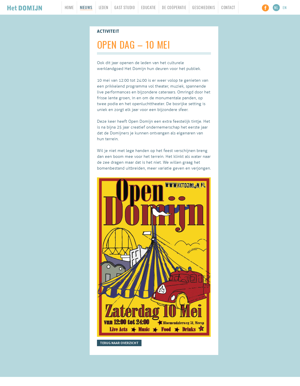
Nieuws (86, 7)
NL (276, 7)
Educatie (148, 7)
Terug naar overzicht (119, 343)
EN (285, 7)
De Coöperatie (174, 7)
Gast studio (124, 7)
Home (69, 7)
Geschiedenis (203, 7)
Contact (228, 7)
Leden (103, 7)
